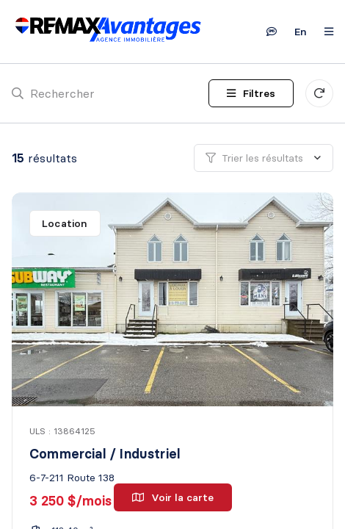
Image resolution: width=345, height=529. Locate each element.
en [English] (300, 31)
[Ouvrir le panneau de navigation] (324, 31)
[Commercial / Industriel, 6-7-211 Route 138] (174, 299)
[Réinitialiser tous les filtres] (319, 93)
